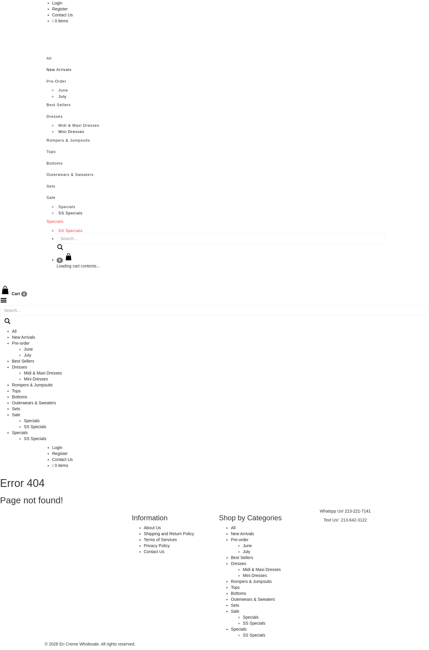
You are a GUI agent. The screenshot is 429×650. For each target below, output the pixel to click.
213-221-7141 (358, 511)
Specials (66, 207)
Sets (50, 186)
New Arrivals (59, 69)
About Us (152, 527)
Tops (51, 151)
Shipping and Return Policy (169, 533)
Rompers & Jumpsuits (68, 140)
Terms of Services (160, 539)
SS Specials (70, 213)
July (62, 96)
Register (60, 9)
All (49, 58)
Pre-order (56, 81)
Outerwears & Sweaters (70, 174)
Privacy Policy (157, 545)
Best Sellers (58, 105)
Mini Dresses (71, 131)
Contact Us (62, 15)
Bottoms (54, 163)
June (63, 90)
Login (57, 3)
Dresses (54, 116)
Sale (50, 197)
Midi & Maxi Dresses (78, 125)
